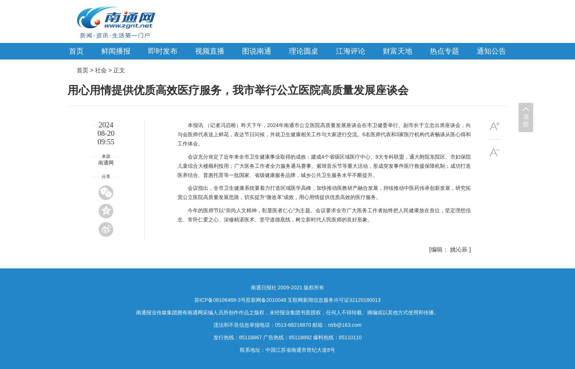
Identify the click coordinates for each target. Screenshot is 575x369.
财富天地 (397, 51)
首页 (76, 51)
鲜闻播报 (116, 51)
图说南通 (256, 51)
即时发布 (162, 51)
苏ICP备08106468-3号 (220, 300)
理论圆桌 (303, 51)
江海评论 (350, 51)
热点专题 (444, 51)
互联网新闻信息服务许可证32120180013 (334, 300)
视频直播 (209, 51)
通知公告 (491, 51)
